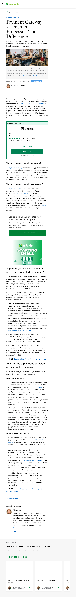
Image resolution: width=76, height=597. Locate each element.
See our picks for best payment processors (30, 359)
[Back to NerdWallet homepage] (7, 12)
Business (14, 12)
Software (25, 12)
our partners (25, 75)
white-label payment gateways (20, 330)
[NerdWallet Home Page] (12, 4)
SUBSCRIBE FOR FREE (27, 233)
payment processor (15, 189)
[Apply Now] (27, 151)
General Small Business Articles (17, 550)
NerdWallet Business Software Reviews (38, 546)
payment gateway (15, 168)
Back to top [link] (13, 499)
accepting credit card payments (31, 104)
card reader (17, 415)
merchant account (35, 387)
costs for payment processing (32, 460)
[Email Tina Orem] (15, 531)
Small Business (33, 550)
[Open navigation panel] (2, 4)
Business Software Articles (15, 546)
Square (43, 205)
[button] (27, 90)
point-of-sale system (23, 193)
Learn (34, 12)
